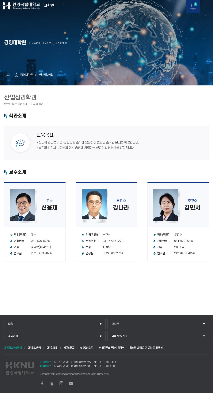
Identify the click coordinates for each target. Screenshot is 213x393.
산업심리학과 (45, 75)
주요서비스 (14, 336)
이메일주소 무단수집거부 (111, 347)
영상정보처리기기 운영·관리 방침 (146, 347)
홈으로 (16, 75)
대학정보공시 (34, 347)
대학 (10, 324)
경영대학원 (26, 75)
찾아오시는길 (86, 347)
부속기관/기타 (119, 336)
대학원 (115, 324)
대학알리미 (52, 347)
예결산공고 (68, 347)
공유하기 (8, 75)
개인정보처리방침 (13, 347)
